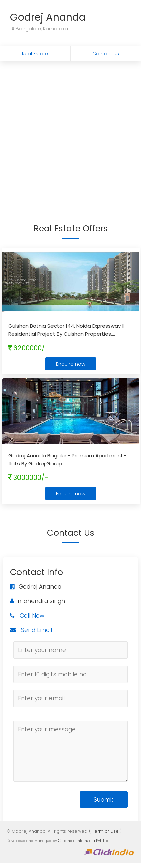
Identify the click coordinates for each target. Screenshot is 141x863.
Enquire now (70, 363)
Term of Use (105, 831)
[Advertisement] (70, 135)
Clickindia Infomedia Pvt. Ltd (83, 840)
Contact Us (105, 53)
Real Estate (35, 53)
